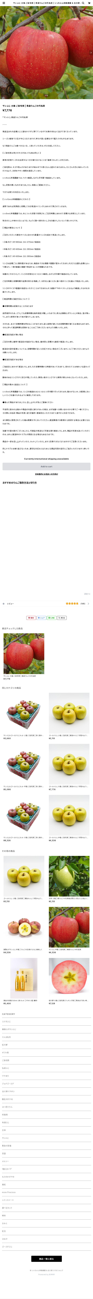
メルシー (5, 1161)
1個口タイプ (7, 1169)
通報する (87, 594)
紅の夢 (5, 1045)
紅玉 (4, 1231)
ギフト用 (5, 1052)
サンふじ (5, 1138)
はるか (5, 1239)
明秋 (4, 1216)
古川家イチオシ (8, 1091)
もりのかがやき (8, 1177)
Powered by (46, 1274)
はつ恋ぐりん (7, 1107)
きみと (4, 1223)
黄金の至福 (6, 1146)
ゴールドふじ (7, 1247)
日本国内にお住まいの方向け (46, 474)
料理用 (5, 1115)
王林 (4, 1130)
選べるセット (7, 1208)
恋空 (4, 1153)
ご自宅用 (5, 1060)
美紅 (4, 1184)
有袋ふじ (5, 1122)
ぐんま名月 (6, 1037)
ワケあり (5, 1076)
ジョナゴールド (8, 1084)
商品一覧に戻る (46, 1259)
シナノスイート (8, 1200)
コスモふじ (6, 1021)
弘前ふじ (5, 1068)
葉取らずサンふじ (9, 1029)
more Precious (9, 1192)
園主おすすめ (7, 1099)
